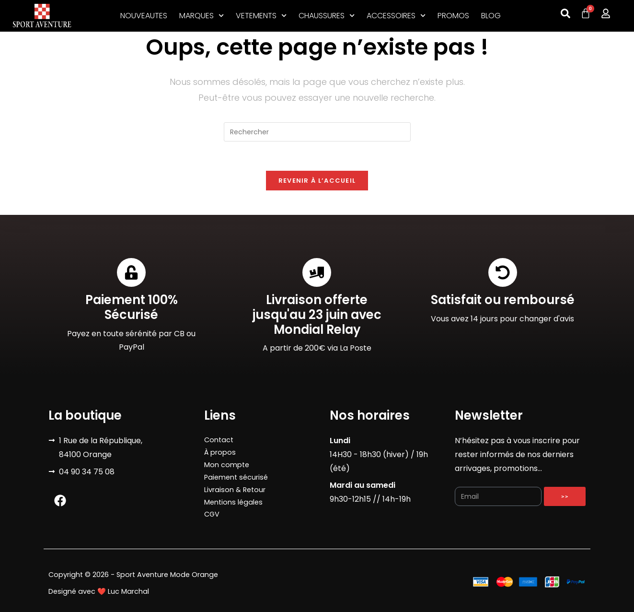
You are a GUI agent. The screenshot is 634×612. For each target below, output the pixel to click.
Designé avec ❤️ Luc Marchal (98, 591)
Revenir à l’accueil (317, 180)
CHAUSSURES (327, 16)
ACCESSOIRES (396, 16)
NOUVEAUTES (143, 15)
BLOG (491, 15)
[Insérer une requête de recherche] (317, 131)
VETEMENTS (261, 16)
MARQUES (201, 16)
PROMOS (453, 15)
